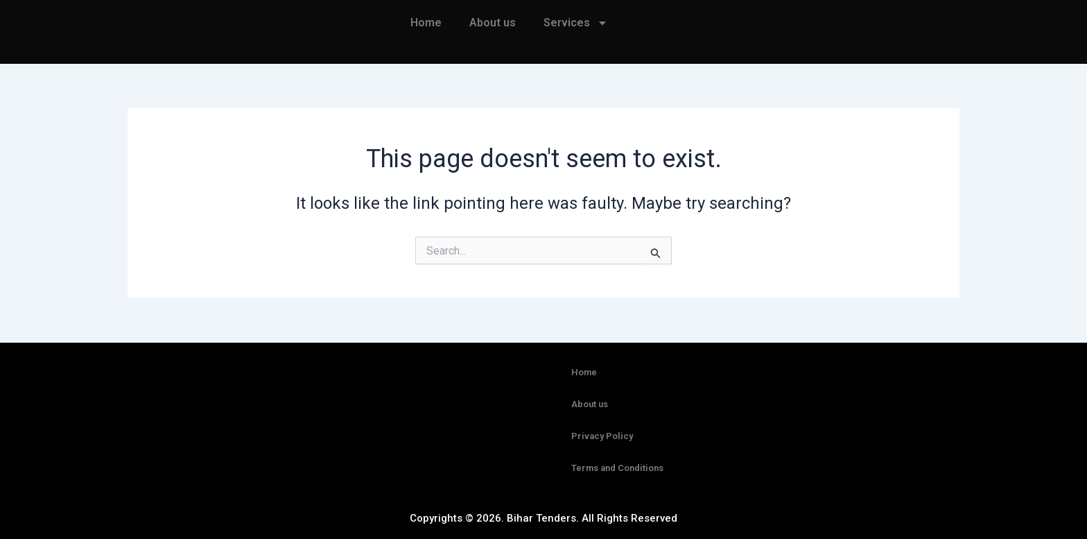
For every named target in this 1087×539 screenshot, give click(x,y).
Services (576, 22)
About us (492, 22)
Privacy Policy (602, 436)
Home (426, 22)
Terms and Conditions (617, 468)
